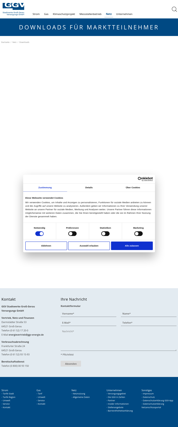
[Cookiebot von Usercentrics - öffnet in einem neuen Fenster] (140, 179)
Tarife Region (9, 397)
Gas (46, 14)
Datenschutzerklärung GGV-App (158, 400)
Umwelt (6, 400)
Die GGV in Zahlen (116, 397)
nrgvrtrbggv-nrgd (26, 334)
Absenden (71, 363)
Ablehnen (46, 245)
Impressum (148, 393)
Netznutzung (79, 393)
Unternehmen (124, 14)
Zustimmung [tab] (45, 187)
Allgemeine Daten (81, 397)
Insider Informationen (118, 403)
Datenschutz (149, 397)
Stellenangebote (115, 407)
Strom (36, 14)
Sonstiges (147, 390)
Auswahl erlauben (89, 245)
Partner (111, 400)
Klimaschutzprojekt (64, 14)
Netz (109, 14)
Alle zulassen (132, 245)
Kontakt (6, 407)
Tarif (40, 393)
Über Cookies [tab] (133, 187)
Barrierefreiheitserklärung (120, 410)
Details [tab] (89, 187)
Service (6, 403)
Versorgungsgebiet (117, 393)
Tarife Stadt (8, 393)
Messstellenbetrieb (90, 14)
